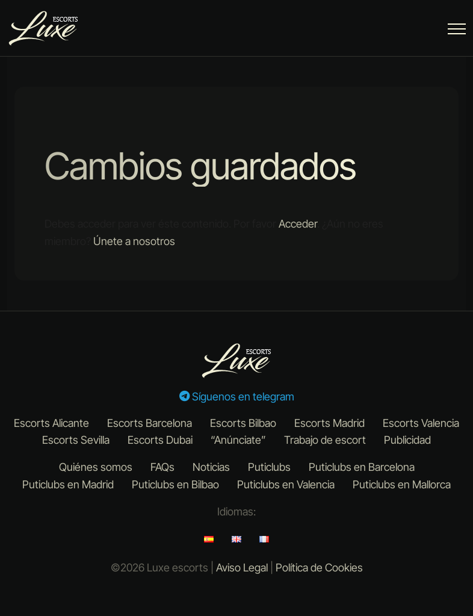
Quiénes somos (95, 467)
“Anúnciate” (238, 440)
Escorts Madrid (329, 423)
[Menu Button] (457, 31)
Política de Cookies (319, 567)
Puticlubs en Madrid (68, 484)
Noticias (211, 467)
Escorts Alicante (51, 423)
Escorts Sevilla (76, 440)
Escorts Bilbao (243, 423)
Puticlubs (269, 467)
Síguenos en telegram (236, 396)
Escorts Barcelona (149, 423)
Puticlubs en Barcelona (362, 467)
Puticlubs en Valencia (286, 484)
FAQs (162, 467)
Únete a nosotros (134, 241)
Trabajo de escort (325, 440)
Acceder (298, 223)
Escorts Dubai (160, 440)
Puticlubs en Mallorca (402, 484)
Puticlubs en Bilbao (175, 484)
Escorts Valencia (421, 423)
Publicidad (407, 440)
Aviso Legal (242, 567)
